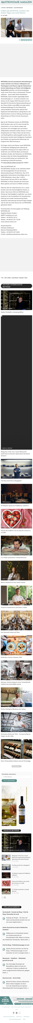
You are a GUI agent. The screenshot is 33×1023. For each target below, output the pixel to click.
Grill (5, 277)
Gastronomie (18, 7)
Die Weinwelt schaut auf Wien (10, 632)
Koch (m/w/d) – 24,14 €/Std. (12, 978)
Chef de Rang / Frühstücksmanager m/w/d (16, 945)
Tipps (25, 277)
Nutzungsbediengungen (15, 1019)
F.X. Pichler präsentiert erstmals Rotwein (13, 557)
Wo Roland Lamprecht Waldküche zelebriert (15, 505)
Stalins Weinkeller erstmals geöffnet (12, 312)
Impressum (19, 1016)
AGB (24, 1019)
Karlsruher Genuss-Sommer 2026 (11, 657)
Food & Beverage (7, 7)
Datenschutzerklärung (8, 1016)
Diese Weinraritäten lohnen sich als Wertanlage (16, 761)
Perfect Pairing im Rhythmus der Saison (13, 709)
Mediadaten (27, 1016)
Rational (21, 277)
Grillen (9, 277)
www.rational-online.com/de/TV (13, 162)
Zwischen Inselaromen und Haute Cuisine (14, 607)
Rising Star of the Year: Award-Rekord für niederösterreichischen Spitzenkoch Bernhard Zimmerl (15, 454)
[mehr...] (19, 922)
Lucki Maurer (15, 277)
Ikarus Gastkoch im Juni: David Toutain (13, 582)
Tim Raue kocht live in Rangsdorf (11, 481)
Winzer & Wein (8, 847)
